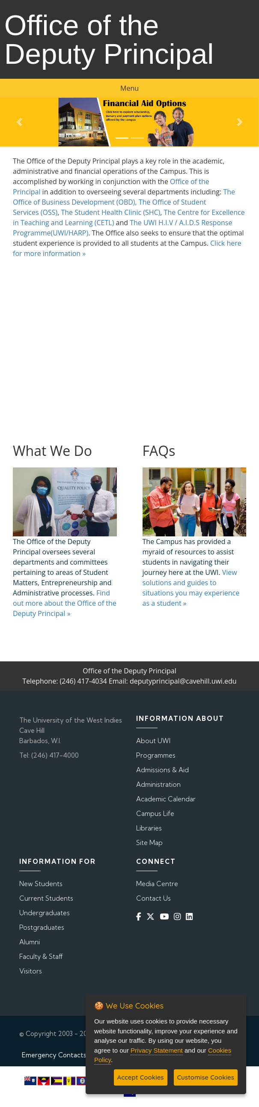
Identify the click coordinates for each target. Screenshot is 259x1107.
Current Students (46, 898)
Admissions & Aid (162, 770)
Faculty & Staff (41, 956)
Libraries (149, 828)
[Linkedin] (191, 916)
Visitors (30, 971)
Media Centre (157, 884)
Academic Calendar (166, 799)
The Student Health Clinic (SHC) (110, 212)
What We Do (52, 450)
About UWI (153, 741)
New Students (41, 884)
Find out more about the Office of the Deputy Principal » (64, 603)
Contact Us (153, 898)
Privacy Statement (157, 1050)
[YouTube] (166, 916)
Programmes (156, 755)
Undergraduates (44, 913)
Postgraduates (41, 927)
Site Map (149, 843)
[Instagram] (179, 916)
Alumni (29, 942)
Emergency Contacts (54, 1055)
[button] (19, 122)
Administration (158, 784)
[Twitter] (152, 916)
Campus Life (155, 813)
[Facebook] (140, 916)
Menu (129, 88)
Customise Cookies (205, 1077)
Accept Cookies (140, 1077)
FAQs (159, 450)
